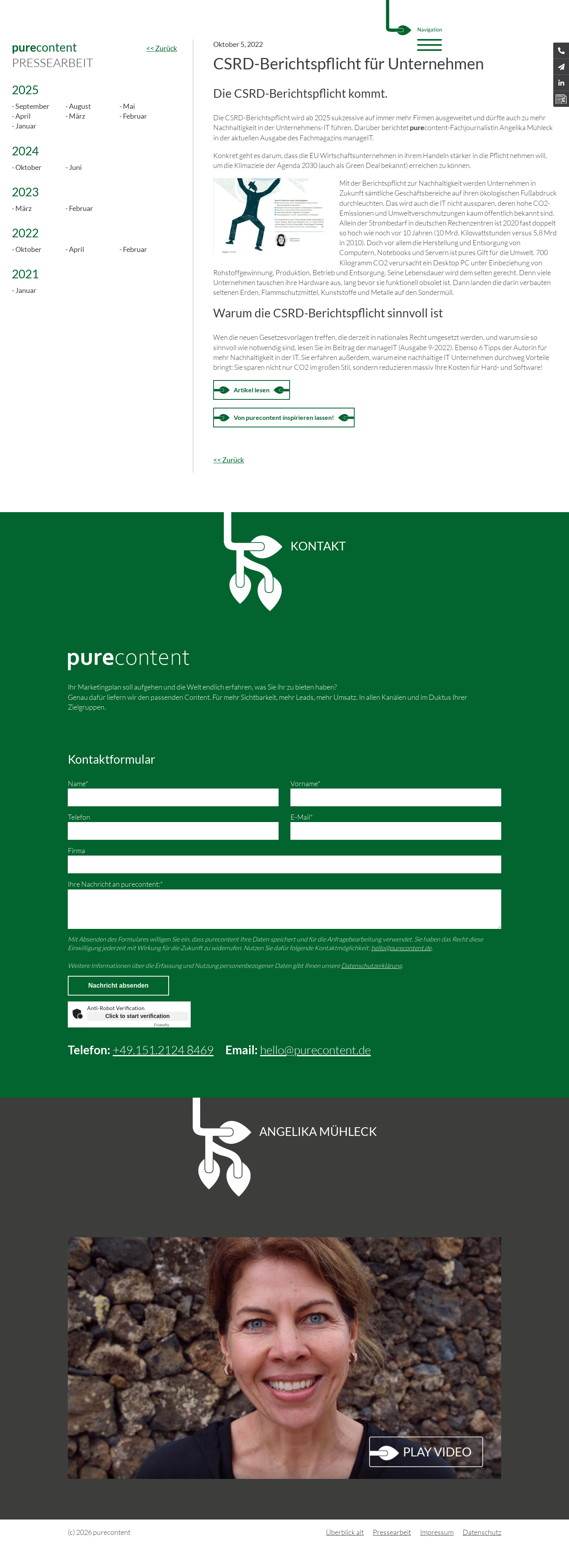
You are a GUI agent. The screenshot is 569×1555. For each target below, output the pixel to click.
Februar (135, 116)
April (23, 116)
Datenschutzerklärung (371, 966)
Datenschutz (482, 1532)
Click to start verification (137, 1016)
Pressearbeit (392, 1532)
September (32, 106)
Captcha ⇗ (171, 1024)
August (80, 106)
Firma (76, 850)
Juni (75, 167)
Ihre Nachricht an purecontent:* (115, 884)
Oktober (28, 167)
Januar (25, 125)
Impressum (437, 1532)
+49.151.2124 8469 (163, 1049)
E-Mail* (301, 817)
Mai (129, 106)
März (77, 116)
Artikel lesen (252, 389)
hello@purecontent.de (401, 948)
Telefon (79, 817)
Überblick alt (345, 1532)
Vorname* (305, 783)
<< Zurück (161, 48)
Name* (78, 783)
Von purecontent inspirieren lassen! (284, 417)
